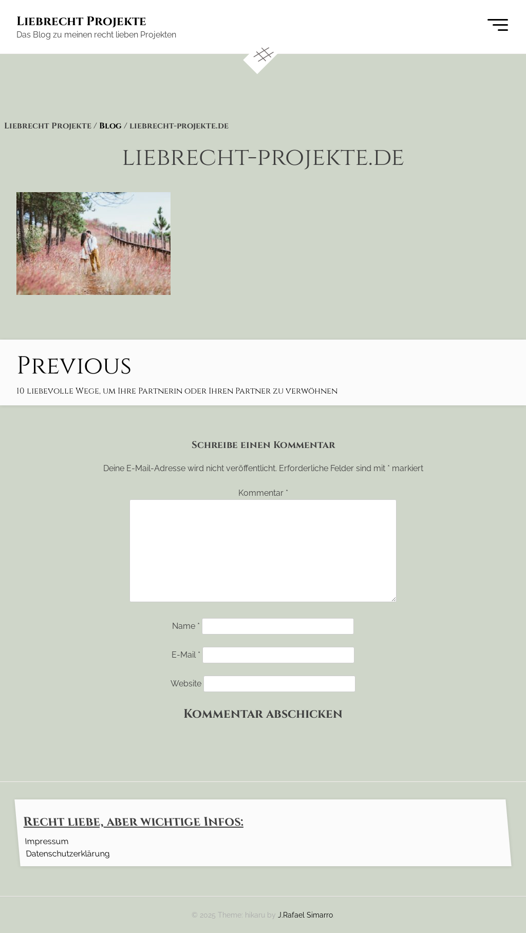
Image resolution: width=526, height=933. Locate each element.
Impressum (46, 841)
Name (186, 626)
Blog (110, 126)
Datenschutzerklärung (67, 853)
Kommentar (263, 493)
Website (186, 683)
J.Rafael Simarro (305, 914)
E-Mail (186, 655)
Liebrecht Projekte (81, 21)
